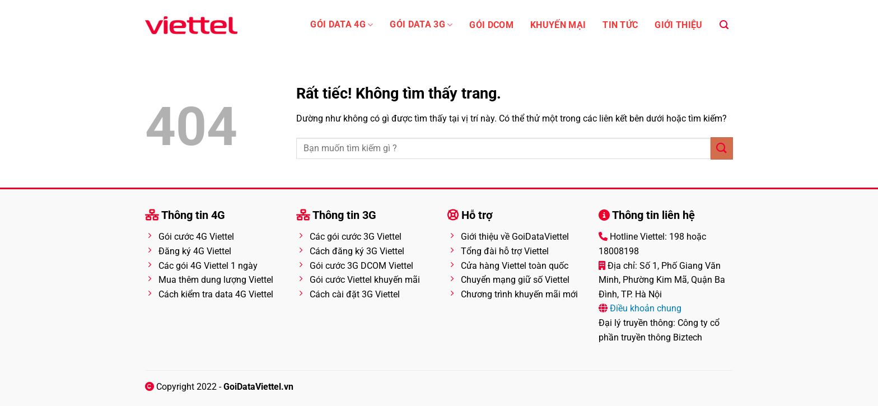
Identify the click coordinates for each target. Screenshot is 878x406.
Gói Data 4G (341, 25)
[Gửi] (722, 148)
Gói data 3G (421, 25)
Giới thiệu (678, 25)
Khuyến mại (558, 25)
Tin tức (620, 25)
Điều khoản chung (644, 308)
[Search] (724, 25)
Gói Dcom (491, 25)
